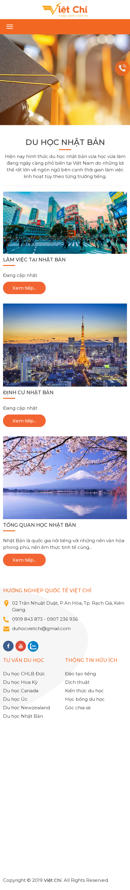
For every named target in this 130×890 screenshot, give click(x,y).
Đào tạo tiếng (80, 674)
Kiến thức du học (84, 691)
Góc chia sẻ (78, 707)
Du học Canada (20, 691)
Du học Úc (15, 699)
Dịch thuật (77, 682)
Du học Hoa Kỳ (20, 682)
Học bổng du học (85, 699)
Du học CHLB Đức (24, 674)
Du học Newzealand (26, 707)
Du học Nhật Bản (23, 716)
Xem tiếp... (24, 288)
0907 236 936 (63, 619)
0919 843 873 (27, 619)
